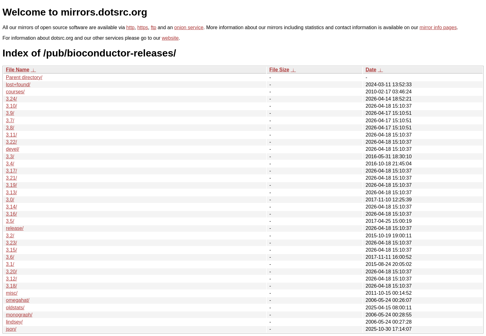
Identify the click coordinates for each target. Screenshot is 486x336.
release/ (15, 228)
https (142, 27)
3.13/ (11, 192)
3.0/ (10, 199)
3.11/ (11, 134)
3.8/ (10, 127)
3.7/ (10, 120)
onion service (188, 27)
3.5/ (10, 221)
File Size (279, 69)
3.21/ (11, 178)
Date (370, 69)
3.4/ (10, 163)
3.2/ (10, 235)
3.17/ (11, 170)
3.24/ (11, 98)
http (130, 27)
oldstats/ (15, 307)
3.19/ (11, 185)
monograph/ (19, 314)
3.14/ (11, 206)
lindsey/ (14, 322)
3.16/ (11, 214)
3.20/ (11, 271)
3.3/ (10, 156)
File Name (17, 69)
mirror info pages (438, 27)
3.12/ (11, 278)
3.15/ (11, 250)
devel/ (12, 149)
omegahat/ (17, 300)
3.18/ (11, 286)
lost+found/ (18, 84)
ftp (153, 27)
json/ (11, 329)
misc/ (11, 293)
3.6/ (10, 257)
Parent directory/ (24, 77)
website (170, 38)
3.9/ (10, 113)
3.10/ (11, 106)
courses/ (15, 91)
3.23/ (11, 242)
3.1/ (10, 264)
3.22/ (11, 142)
